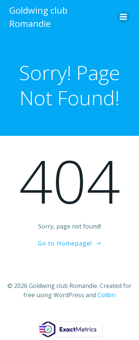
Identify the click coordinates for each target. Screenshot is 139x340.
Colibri (106, 295)
